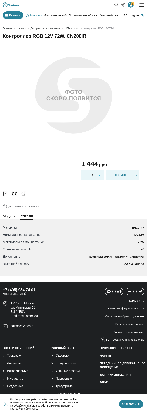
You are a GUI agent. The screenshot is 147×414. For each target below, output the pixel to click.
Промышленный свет (84, 15)
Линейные (12, 363)
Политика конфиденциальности (124, 308)
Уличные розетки (65, 370)
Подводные (61, 378)
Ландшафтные (64, 363)
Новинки (34, 15)
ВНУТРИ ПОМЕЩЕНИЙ (18, 347)
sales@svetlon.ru (22, 325)
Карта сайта (136, 300)
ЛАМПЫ (105, 355)
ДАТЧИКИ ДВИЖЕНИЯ (115, 374)
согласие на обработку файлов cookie (44, 404)
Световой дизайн (65, 393)
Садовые (60, 355)
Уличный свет (110, 15)
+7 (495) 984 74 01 (19, 290)
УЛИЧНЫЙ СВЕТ (62, 347)
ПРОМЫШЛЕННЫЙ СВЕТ (117, 347)
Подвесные (13, 386)
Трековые (12, 355)
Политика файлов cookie (128, 332)
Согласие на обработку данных (124, 316)
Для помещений (55, 15)
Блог (104, 382)
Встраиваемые (15, 370)
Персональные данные (129, 324)
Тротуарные (62, 386)
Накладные (13, 378)
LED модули (130, 15)
